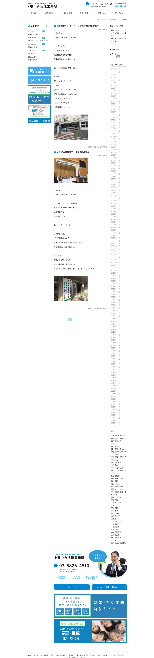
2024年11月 (115, 115)
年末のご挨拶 (32, 60)
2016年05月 (115, 388)
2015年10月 (115, 407)
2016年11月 (115, 372)
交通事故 (114, 500)
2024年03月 (115, 136)
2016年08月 (115, 380)
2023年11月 (115, 147)
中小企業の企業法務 (118, 492)
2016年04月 (115, 391)
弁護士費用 (84, 13)
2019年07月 (115, 286)
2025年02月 (115, 107)
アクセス (101, 13)
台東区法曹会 (116, 532)
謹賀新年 (31, 53)
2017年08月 (115, 348)
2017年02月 (115, 364)
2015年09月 (115, 410)
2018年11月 (115, 308)
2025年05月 (115, 99)
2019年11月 (115, 276)
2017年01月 (115, 367)
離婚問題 (114, 481)
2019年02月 (115, 300)
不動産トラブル (117, 489)
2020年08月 (115, 251)
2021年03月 (115, 233)
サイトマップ (80, 652)
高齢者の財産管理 (118, 436)
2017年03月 (115, 361)
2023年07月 (115, 158)
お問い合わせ (119, 13)
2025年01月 (115, 109)
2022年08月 (115, 187)
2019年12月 (115, 273)
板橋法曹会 (115, 476)
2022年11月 (115, 179)
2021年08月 (115, 219)
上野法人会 (115, 535)
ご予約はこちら (72, 587)
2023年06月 (115, 160)
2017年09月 (115, 345)
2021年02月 (115, 235)
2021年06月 (115, 225)
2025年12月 (115, 80)
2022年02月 (115, 203)
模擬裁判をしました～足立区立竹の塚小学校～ (79, 26)
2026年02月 (115, 74)
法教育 (113, 519)
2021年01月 (115, 238)
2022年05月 (115, 195)
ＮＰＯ (113, 505)
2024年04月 (115, 133)
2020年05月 (115, 259)
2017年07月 (115, 351)
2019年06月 (115, 289)
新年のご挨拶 (32, 47)
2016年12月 (115, 369)
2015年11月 (115, 404)
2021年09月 (115, 217)
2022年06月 (115, 192)
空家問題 (114, 508)
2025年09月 (115, 88)
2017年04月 (115, 359)
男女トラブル (116, 497)
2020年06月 (115, 257)
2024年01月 (115, 141)
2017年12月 (115, 337)
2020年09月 (115, 249)
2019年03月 (115, 297)
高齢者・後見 (116, 503)
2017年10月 (115, 343)
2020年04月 (115, 262)
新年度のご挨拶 (33, 34)
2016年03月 (115, 394)
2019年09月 (115, 281)
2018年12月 (115, 305)
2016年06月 (115, 386)
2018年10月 (115, 310)
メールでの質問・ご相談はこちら (109, 587)
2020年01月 (115, 270)
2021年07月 (115, 222)
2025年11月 (115, 83)
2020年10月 (115, 246)
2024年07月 (115, 125)
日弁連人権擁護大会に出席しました (73, 152)
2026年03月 (115, 72)
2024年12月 (115, 112)
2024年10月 (115, 117)
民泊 (113, 444)
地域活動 (114, 529)
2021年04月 (115, 230)
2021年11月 (115, 211)
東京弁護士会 (116, 441)
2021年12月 (115, 209)
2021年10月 (115, 214)
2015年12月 (115, 402)
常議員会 (114, 460)
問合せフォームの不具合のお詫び (39, 40)
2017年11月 (115, 340)
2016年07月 (115, 383)
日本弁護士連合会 (118, 449)
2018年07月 (115, 318)
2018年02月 (115, 332)
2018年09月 (115, 313)
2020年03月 (115, 265)
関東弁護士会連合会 (118, 457)
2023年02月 (115, 171)
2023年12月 (115, 144)
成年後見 (114, 446)
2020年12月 (115, 241)
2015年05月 (115, 420)
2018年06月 (115, 321)
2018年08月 (115, 316)
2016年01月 (115, 399)
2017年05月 (115, 356)
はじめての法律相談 (116, 650)
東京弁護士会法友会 (118, 543)
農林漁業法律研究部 (118, 438)
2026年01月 (115, 77)
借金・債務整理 (117, 486)
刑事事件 (114, 494)
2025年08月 (115, 91)
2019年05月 (115, 292)
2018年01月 (115, 335)
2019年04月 (115, 294)
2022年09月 (115, 184)
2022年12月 (115, 176)
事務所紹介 (49, 13)
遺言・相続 (115, 484)
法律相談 (114, 511)
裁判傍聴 (116, 527)
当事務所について (118, 478)
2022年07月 (115, 190)
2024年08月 (115, 123)
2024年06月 (115, 128)
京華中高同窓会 (117, 468)
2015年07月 (115, 415)
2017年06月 (115, 353)
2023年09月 (115, 152)
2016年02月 (115, 396)
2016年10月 (115, 375)
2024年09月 (115, 120)
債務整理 (63, 650)
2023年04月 (115, 166)
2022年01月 (115, 206)
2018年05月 (115, 324)
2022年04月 (115, 198)
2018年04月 (115, 327)
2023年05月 (115, 163)
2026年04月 (115, 69)
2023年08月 (115, 155)
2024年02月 (115, 139)
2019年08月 (115, 284)
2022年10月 (115, 182)
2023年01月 (115, 174)
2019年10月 (115, 278)
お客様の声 (115, 516)
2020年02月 (115, 268)
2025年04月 (115, 101)
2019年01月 (115, 302)
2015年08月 (115, 412)
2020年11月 (115, 243)
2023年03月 (115, 168)
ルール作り (117, 521)
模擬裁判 (116, 524)
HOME (33, 13)
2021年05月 (115, 227)
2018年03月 (115, 329)
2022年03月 (115, 200)
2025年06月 (115, 96)
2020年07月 (115, 254)
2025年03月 (115, 104)
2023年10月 (115, 150)
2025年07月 (115, 93)
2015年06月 (115, 418)
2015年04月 (115, 423)
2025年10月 (115, 85)
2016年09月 (115, 377)
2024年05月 (115, 131)
